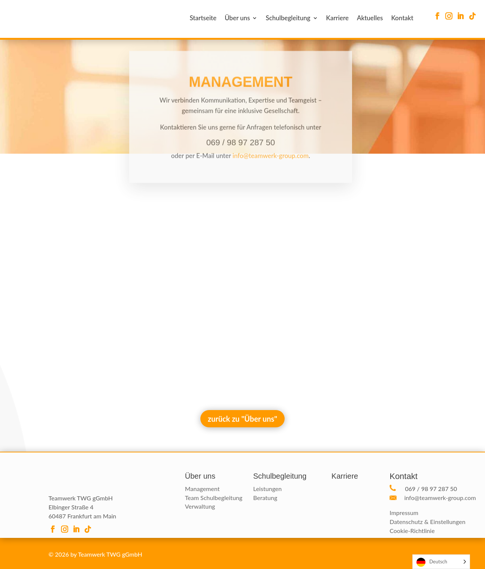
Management (202, 488)
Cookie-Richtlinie (411, 530)
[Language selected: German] (441, 561)
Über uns (237, 18)
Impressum (403, 512)
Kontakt (402, 18)
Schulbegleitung (288, 18)
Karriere (337, 18)
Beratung (265, 497)
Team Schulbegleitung (213, 497)
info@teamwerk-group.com (271, 161)
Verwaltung (200, 506)
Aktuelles (370, 18)
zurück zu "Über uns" (243, 418)
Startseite (203, 18)
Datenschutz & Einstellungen (427, 521)
